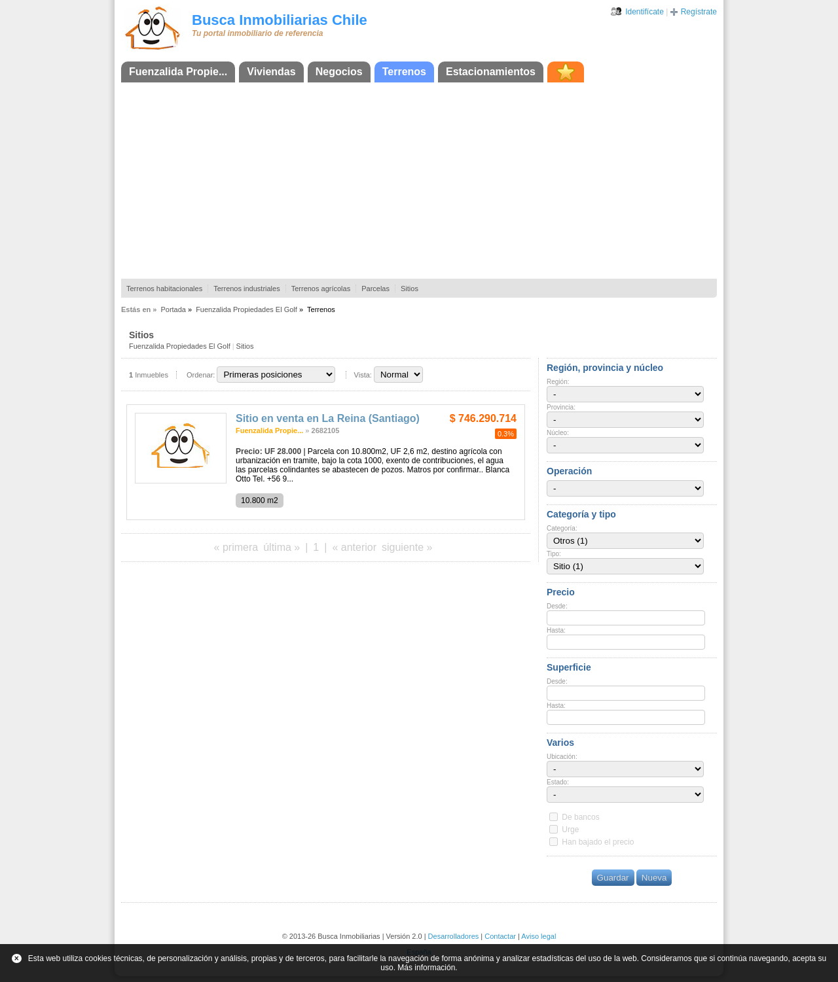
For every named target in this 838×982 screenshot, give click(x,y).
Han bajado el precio (598, 842)
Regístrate (699, 11)
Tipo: (554, 553)
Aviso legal (538, 936)
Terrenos (404, 71)
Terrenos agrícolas (321, 288)
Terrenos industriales (246, 288)
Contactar (500, 936)
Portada (173, 309)
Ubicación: (562, 756)
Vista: (363, 375)
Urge (570, 829)
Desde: (557, 606)
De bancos (580, 817)
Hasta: (556, 630)
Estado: (558, 782)
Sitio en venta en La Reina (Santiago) (328, 418)
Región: (558, 381)
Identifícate (644, 11)
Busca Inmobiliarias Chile (279, 20)
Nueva (654, 878)
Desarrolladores (453, 936)
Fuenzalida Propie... (178, 71)
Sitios (409, 288)
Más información (426, 967)
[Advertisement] (419, 180)
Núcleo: (558, 432)
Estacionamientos (491, 71)
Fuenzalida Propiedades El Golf (246, 309)
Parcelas (375, 288)
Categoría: (562, 528)
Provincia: (561, 407)
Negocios (339, 71)
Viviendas (271, 71)
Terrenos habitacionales (164, 288)
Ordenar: (201, 375)
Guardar (613, 878)
